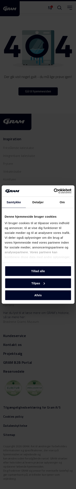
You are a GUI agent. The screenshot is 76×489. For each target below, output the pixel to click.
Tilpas (38, 283)
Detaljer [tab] (38, 202)
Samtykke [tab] (13, 202)
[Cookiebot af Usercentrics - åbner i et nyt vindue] (54, 191)
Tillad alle (38, 271)
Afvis (38, 295)
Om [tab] (62, 202)
